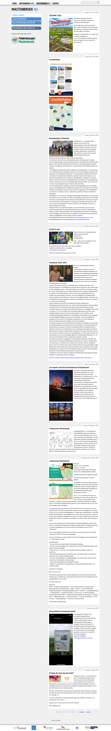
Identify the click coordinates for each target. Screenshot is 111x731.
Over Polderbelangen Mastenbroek (24, 23)
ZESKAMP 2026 (55, 15)
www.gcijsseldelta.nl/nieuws (82, 219)
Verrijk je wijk (54, 229)
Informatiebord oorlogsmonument (62, 611)
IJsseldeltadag (54, 60)
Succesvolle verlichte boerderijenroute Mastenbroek (69, 367)
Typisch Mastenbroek (19, 19)
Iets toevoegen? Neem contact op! (24, 28)
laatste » (88, 712)
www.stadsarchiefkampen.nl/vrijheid (83, 638)
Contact (55, 3)
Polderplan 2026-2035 (58, 263)
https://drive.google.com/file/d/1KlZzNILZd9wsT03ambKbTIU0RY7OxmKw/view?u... (71, 358)
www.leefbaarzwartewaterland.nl (57, 250)
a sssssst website (55, 720)
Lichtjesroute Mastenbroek (59, 428)
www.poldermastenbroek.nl (82, 217)
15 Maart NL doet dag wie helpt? (61, 673)
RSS (30, 34)
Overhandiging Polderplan (59, 138)
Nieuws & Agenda (18, 15)
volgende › (82, 712)
